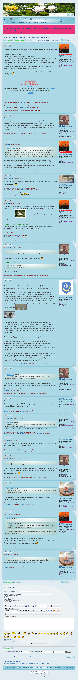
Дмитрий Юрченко (24, 107)
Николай (61, 55)
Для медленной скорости (67, 21)
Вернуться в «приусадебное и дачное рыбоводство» (19, 656)
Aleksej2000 (22, 102)
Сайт (7, 667)
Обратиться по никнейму (65, 56)
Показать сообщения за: (19, 651)
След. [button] (73, 40)
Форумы (12, 667)
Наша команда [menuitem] (40, 667)
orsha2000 (61, 296)
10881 (67, 130)
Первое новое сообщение (44, 40)
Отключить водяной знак (11, 641)
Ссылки (8, 19)
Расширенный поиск (72, 14)
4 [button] (68, 40)
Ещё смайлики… (8, 639)
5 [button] (70, 40)
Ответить (7, 40)
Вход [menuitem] (73, 19)
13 (71, 129)
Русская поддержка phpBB (39, 674)
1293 (67, 60)
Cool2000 (61, 398)
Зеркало (30, 92)
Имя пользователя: (9, 591)
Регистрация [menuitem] (65, 19)
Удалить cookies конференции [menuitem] (55, 667)
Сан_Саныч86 (63, 184)
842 (66, 188)
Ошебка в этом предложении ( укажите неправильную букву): (12, 595)
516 (66, 403)
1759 (67, 501)
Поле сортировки (43, 651)
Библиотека (16, 19)
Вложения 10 (19, 40)
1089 (67, 420)
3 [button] (66, 40)
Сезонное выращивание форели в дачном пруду (26, 37)
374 (66, 300)
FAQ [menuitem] (22, 19)
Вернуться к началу (73, 112)
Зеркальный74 (51, 88)
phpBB (35, 673)
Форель (30, 86)
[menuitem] (27, 19)
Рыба (60, 497)
